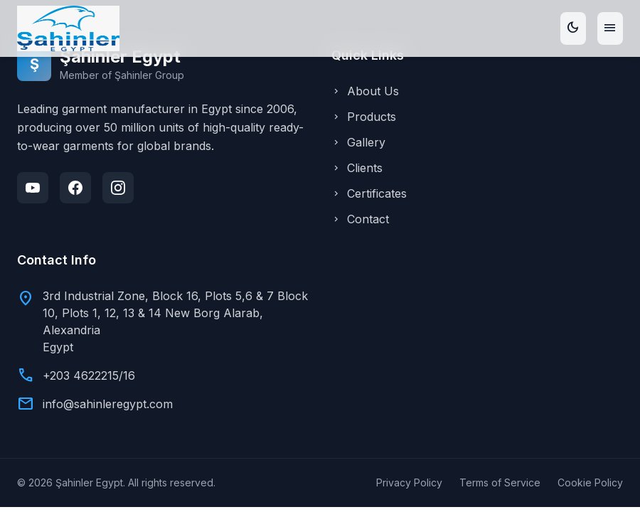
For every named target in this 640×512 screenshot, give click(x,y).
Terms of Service (499, 482)
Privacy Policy (409, 482)
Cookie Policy (590, 482)
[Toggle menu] (610, 28)
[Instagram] (118, 187)
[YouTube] (32, 187)
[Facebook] (75, 187)
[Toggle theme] (573, 28)
